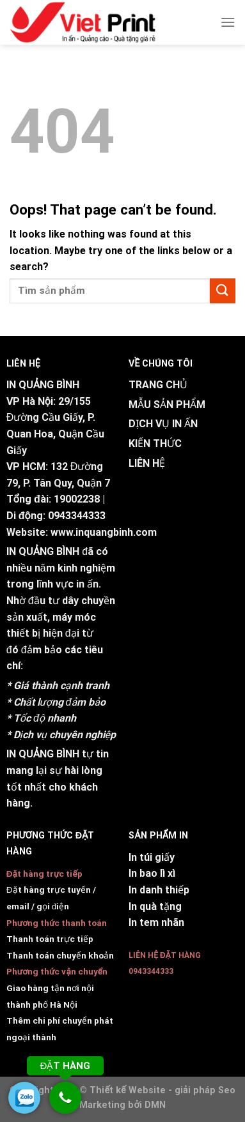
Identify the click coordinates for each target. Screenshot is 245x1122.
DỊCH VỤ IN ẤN (163, 424)
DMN (155, 1105)
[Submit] (222, 290)
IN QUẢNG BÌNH (42, 551)
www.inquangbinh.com (104, 532)
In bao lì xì (152, 873)
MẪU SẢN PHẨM (167, 404)
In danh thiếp (159, 890)
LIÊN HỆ (147, 463)
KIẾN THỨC (155, 443)
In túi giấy (152, 857)
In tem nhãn (156, 922)
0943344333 (77, 516)
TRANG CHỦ (158, 385)
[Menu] (227, 22)
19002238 (77, 499)
